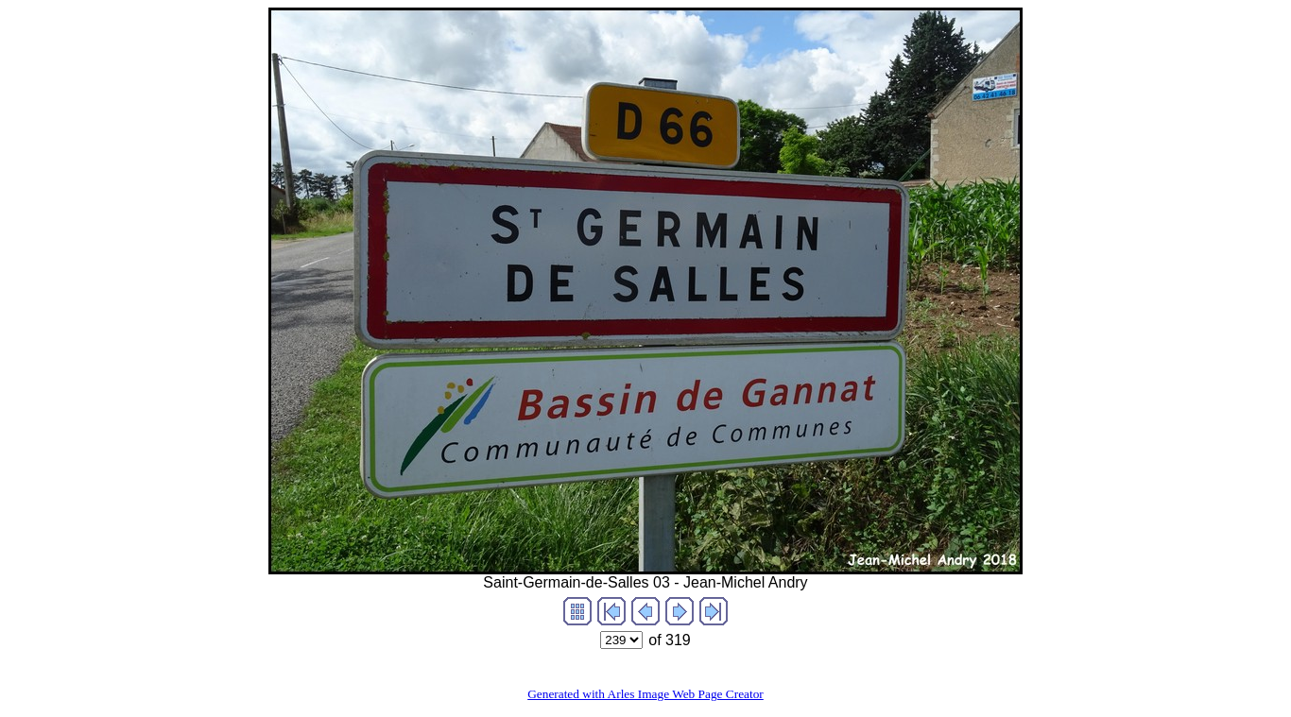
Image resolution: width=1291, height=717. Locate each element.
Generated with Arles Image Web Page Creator (645, 694)
